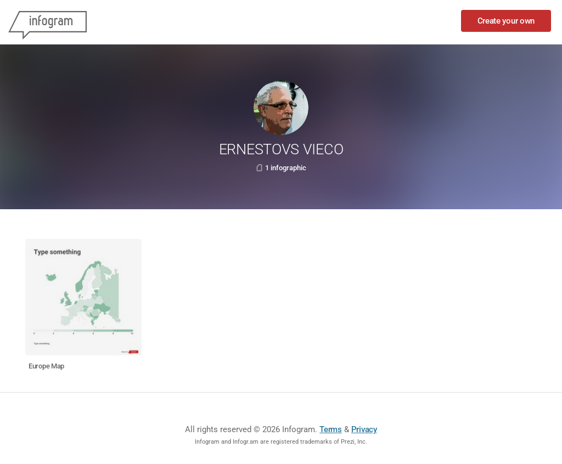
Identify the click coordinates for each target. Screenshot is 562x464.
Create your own (506, 21)
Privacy (364, 429)
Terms (330, 429)
